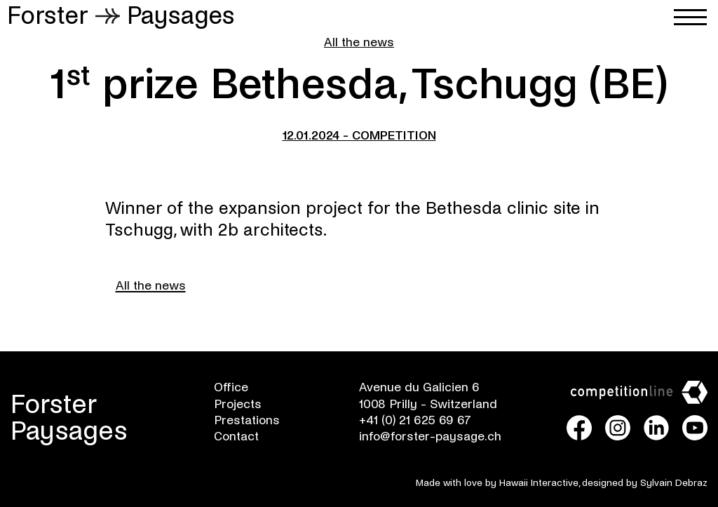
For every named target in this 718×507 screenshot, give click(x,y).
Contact (236, 436)
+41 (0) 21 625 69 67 (415, 420)
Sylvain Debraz (673, 483)
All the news (359, 42)
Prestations (247, 420)
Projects (238, 404)
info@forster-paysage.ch (430, 436)
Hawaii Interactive (538, 483)
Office (231, 387)
